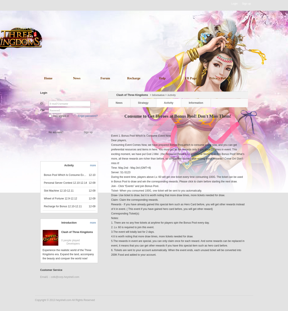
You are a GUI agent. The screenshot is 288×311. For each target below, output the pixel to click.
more (93, 165)
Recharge (133, 78)
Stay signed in (59, 115)
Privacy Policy (219, 78)
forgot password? (88, 115)
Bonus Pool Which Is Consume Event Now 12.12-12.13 (66, 175)
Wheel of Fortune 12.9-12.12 (60, 198)
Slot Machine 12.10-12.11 (59, 190)
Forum (105, 78)
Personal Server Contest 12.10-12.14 (65, 182)
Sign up (246, 3)
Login (234, 3)
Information (158, 95)
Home (48, 78)
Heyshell (49, 4)
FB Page (191, 78)
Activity (168, 102)
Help (162, 78)
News (76, 78)
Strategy (143, 102)
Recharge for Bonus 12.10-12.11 (63, 206)
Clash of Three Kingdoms (77, 232)
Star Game (69, 123)
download (150, 55)
